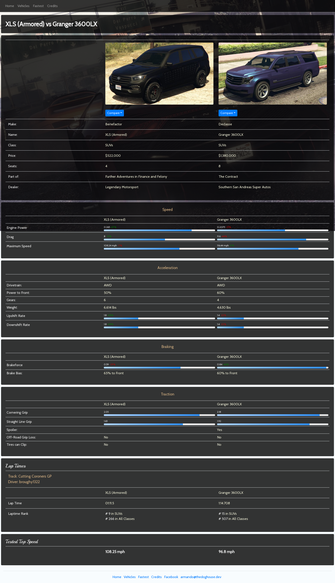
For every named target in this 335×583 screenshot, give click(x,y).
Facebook (171, 577)
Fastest (38, 6)
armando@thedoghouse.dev (201, 577)
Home (9, 6)
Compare (113, 113)
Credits (52, 6)
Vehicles (23, 6)
